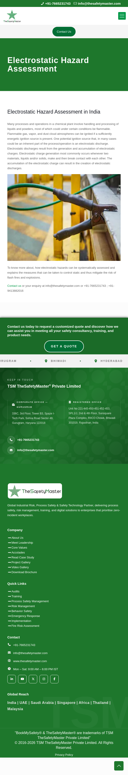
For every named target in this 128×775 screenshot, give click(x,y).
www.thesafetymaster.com (30, 661)
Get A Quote (64, 346)
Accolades (16, 552)
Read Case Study (20, 557)
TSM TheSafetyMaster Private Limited (65, 743)
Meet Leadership (20, 542)
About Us (15, 537)
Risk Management (23, 606)
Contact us (14, 285)
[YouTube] (22, 679)
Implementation (21, 621)
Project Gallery (18, 562)
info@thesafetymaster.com (99, 3)
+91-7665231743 (58, 3)
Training (16, 596)
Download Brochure (22, 572)
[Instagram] (43, 679)
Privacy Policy (64, 754)
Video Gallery (18, 567)
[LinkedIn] (11, 679)
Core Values (17, 547)
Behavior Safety (21, 611)
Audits (13, 591)
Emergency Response (25, 616)
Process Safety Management (30, 601)
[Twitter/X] (33, 679)
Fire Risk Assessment (25, 625)
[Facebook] (54, 679)
